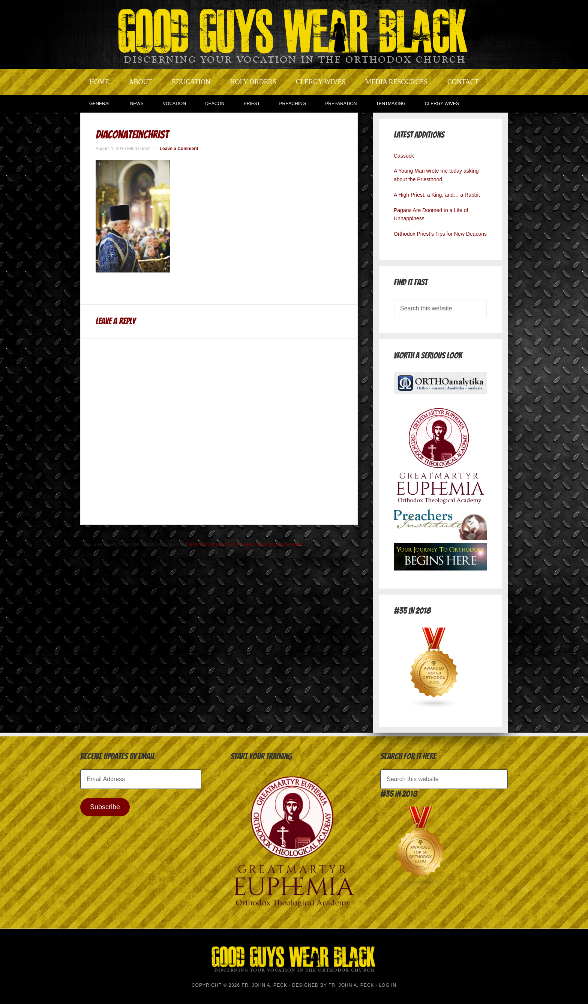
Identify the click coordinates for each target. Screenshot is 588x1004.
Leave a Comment (179, 148)
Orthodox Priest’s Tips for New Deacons (440, 234)
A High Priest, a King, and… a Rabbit (437, 195)
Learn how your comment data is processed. (245, 544)
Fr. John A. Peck (351, 985)
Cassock (404, 156)
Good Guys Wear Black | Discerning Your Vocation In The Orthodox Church (294, 34)
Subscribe (105, 807)
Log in (387, 985)
